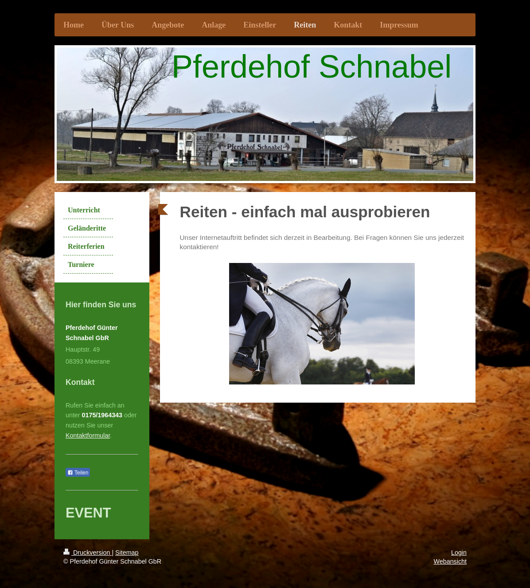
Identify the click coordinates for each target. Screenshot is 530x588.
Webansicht (450, 561)
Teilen (77, 473)
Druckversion (87, 552)
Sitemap (126, 552)
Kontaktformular (88, 435)
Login (459, 552)
